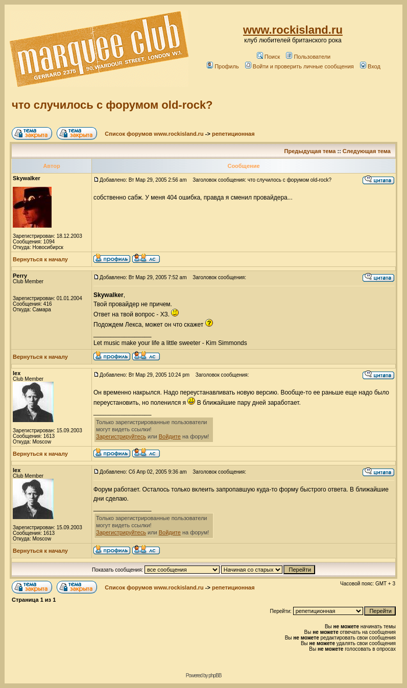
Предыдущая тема (310, 151)
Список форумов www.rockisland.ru (154, 134)
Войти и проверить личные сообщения (299, 66)
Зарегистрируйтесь (121, 436)
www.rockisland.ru (293, 29)
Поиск (268, 57)
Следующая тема (367, 151)
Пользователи (308, 57)
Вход (370, 66)
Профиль (223, 66)
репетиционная (233, 134)
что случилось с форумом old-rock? (112, 105)
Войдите (170, 436)
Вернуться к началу (40, 259)
